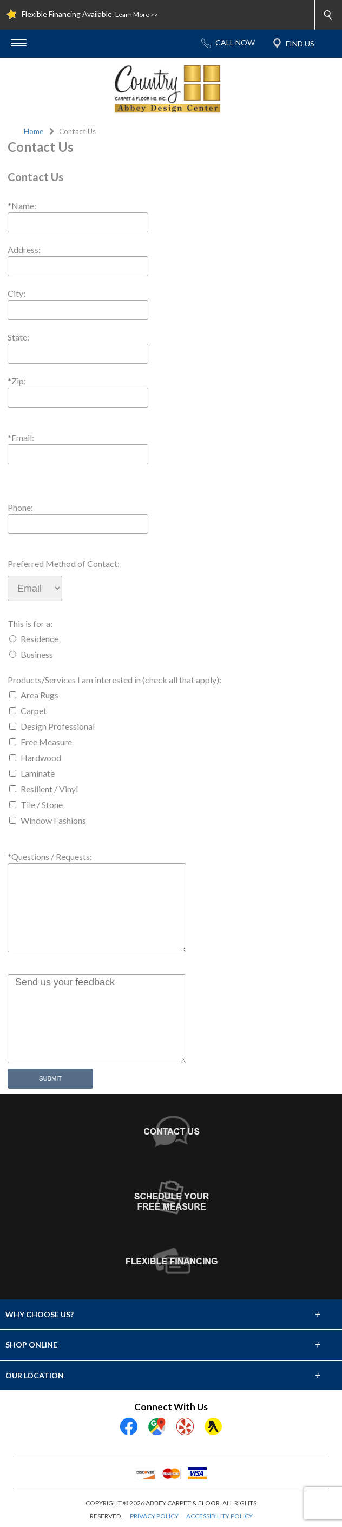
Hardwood (41, 757)
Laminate (38, 773)
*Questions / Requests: (50, 856)
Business (37, 654)
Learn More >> (136, 14)
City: (16, 293)
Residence (39, 639)
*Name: (22, 206)
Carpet (34, 710)
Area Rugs (39, 695)
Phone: (20, 507)
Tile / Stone (42, 804)
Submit (50, 1078)
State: (18, 337)
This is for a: (30, 623)
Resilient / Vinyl (49, 789)
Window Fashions (53, 820)
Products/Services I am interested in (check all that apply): (114, 680)
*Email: (21, 437)
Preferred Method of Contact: (64, 563)
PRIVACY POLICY (154, 1516)
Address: (24, 249)
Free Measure (46, 742)
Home (33, 131)
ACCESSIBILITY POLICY (219, 1516)
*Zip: (17, 381)
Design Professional (58, 726)
